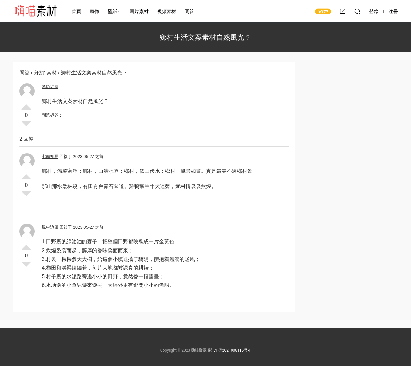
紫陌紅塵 (50, 86)
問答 (189, 11)
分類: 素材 (45, 73)
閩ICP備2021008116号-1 (229, 350)
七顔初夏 (50, 156)
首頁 (76, 11)
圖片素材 (139, 11)
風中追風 (50, 227)
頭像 (94, 11)
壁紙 (112, 11)
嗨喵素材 (35, 11)
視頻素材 (166, 11)
